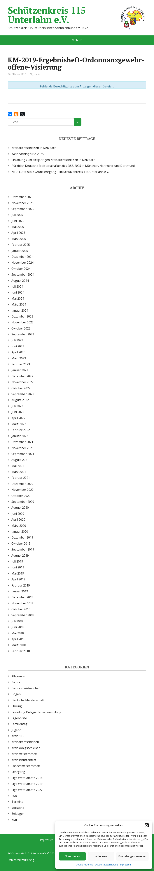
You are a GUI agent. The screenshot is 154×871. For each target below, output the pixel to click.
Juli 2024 (17, 286)
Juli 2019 (17, 561)
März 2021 (18, 472)
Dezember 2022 (22, 376)
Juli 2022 (17, 406)
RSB (14, 796)
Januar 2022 (19, 436)
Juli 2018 (17, 621)
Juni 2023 (17, 346)
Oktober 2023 (20, 328)
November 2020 (22, 490)
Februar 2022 (20, 430)
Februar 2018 (20, 651)
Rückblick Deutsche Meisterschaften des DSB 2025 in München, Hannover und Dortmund (73, 166)
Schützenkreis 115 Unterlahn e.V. (77, 15)
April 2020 (18, 520)
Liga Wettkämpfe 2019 (27, 784)
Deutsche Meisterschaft (27, 700)
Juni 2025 (17, 221)
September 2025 (22, 209)
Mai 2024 (17, 298)
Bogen (16, 694)
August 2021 (20, 460)
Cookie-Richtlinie (84, 864)
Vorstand (17, 808)
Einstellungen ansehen (132, 856)
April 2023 (18, 352)
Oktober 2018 (20, 609)
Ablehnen (101, 856)
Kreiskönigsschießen (25, 748)
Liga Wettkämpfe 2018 (27, 778)
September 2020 (22, 502)
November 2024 (22, 263)
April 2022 (18, 418)
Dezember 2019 (22, 537)
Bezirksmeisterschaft (26, 688)
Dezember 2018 (22, 597)
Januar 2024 (19, 310)
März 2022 (18, 424)
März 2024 (18, 304)
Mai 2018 (17, 633)
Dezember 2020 (22, 484)
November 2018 (22, 603)
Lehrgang (18, 772)
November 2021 (22, 448)
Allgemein (18, 676)
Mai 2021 (17, 466)
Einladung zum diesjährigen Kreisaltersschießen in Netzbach (53, 160)
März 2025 (18, 239)
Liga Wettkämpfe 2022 (27, 790)
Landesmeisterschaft (25, 766)
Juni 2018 (17, 627)
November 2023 (22, 322)
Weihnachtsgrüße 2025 (27, 154)
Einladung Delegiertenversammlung (36, 712)
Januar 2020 (19, 532)
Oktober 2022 (20, 388)
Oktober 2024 (20, 269)
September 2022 (22, 394)
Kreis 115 (17, 736)
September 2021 (22, 454)
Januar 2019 (19, 591)
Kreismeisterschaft (24, 754)
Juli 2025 (17, 215)
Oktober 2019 (20, 543)
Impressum (126, 864)
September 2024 (22, 274)
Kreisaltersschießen (25, 742)
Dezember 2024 (22, 257)
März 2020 (18, 526)
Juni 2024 (17, 292)
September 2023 (22, 334)
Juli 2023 (17, 340)
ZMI (14, 820)
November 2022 (22, 382)
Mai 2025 (17, 227)
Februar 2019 (20, 585)
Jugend (16, 730)
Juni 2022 (17, 412)
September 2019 (22, 549)
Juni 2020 (17, 514)
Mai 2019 (17, 573)
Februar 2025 (20, 245)
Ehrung (16, 706)
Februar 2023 (20, 364)
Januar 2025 (19, 251)
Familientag (19, 724)
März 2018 (18, 645)
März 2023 (18, 358)
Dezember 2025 (22, 197)
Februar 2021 (20, 478)
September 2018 (22, 615)
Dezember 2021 (22, 442)
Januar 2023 (19, 370)
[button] (146, 825)
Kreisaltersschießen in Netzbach (33, 148)
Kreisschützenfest (23, 760)
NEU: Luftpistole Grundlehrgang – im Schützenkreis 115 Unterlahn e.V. (60, 172)
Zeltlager (17, 814)
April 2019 (18, 579)
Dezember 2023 (22, 316)
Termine (17, 802)
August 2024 (20, 281)
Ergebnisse (19, 718)
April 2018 (18, 639)
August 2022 (20, 400)
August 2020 (20, 508)
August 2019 (20, 555)
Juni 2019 (17, 567)
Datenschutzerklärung (106, 864)
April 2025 (18, 233)
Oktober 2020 (20, 496)
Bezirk (15, 682)
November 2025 (22, 203)
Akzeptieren (72, 856)
